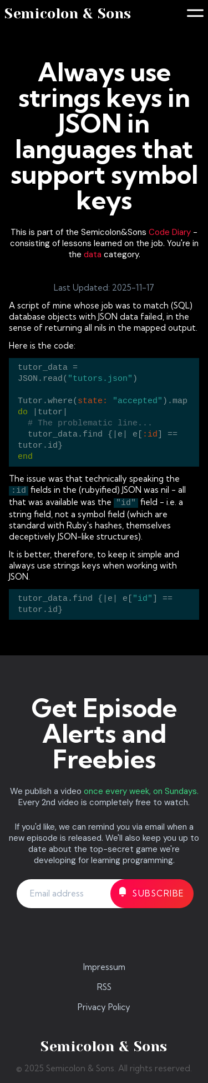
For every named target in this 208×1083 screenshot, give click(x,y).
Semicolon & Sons (67, 14)
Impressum (104, 967)
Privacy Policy (104, 1007)
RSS (104, 987)
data (93, 254)
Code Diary (170, 232)
